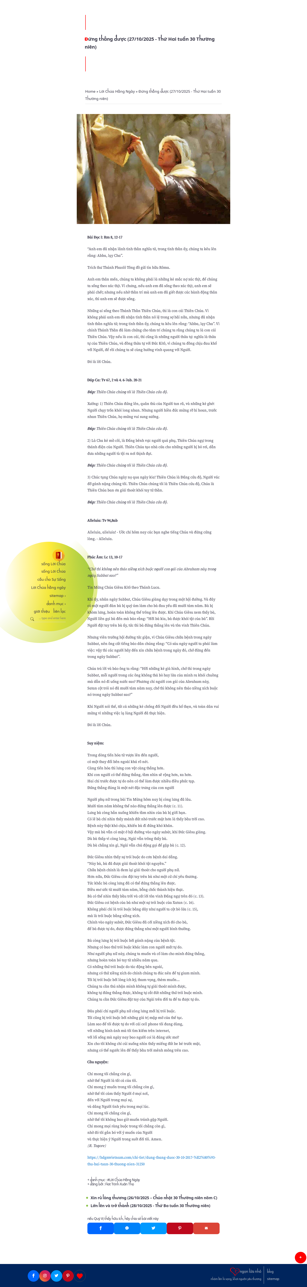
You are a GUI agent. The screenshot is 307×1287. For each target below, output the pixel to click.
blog (270, 1272)
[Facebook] (100, 1228)
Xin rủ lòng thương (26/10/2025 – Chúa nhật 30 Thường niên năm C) (154, 1198)
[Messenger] (127, 1228)
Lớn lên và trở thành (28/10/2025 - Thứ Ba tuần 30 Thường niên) (150, 1205)
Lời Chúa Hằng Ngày (124, 1180)
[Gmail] (206, 1228)
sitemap (57, 596)
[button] (300, 1257)
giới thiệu (42, 611)
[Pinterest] (180, 1228)
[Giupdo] (80, 1276)
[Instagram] (45, 1276)
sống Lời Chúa (53, 564)
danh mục (56, 604)
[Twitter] (153, 1228)
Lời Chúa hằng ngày (48, 587)
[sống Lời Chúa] (47, 555)
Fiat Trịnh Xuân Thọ (119, 1184)
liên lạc (59, 611)
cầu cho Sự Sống (52, 579)
